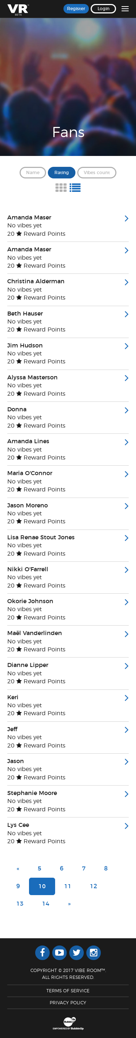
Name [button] (33, 172)
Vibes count (97, 172)
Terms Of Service (68, 991)
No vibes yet (24, 225)
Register (76, 9)
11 (67, 886)
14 (45, 904)
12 (93, 886)
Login (104, 9)
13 (20, 904)
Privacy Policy (68, 1003)
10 (42, 886)
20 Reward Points (36, 234)
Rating (61, 172)
